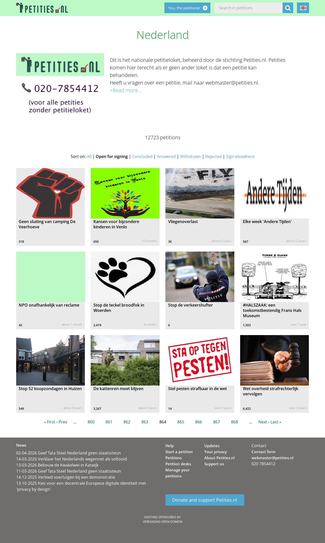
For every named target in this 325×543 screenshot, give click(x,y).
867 (216, 422)
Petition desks (178, 463)
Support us (214, 463)
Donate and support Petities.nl (204, 500)
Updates (211, 445)
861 (109, 422)
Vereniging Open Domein (162, 522)
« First (49, 422)
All (89, 156)
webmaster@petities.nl (272, 457)
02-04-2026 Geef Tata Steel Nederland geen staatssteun (68, 453)
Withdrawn (190, 156)
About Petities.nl (219, 457)
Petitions (173, 457)
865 (180, 422)
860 (91, 422)
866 (198, 422)
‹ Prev (61, 422)
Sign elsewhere (240, 156)
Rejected (213, 156)
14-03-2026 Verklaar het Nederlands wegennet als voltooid (71, 459)
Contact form (264, 451)
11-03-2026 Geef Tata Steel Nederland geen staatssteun (68, 471)
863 (144, 422)
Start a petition (179, 451)
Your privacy (215, 451)
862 (126, 422)
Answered (166, 156)
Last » (275, 422)
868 (234, 422)
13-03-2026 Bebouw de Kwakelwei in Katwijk (57, 465)
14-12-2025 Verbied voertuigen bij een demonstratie (65, 477)
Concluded (142, 156)
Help (169, 445)
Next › (263, 422)
